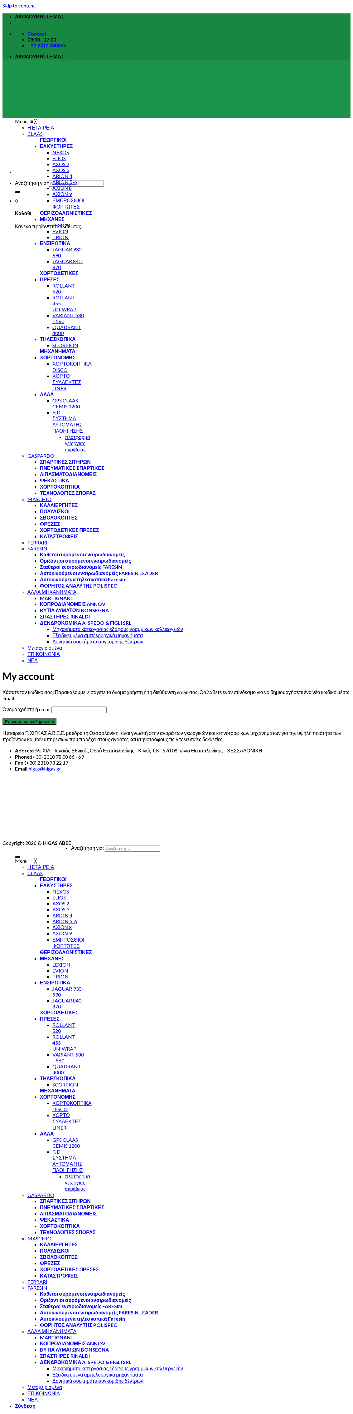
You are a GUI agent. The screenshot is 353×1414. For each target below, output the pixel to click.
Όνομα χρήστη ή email (26, 709)
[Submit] (17, 192)
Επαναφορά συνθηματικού (29, 721)
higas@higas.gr (45, 768)
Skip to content (18, 5)
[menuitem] (62, 146)
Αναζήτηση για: (31, 183)
